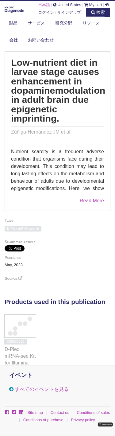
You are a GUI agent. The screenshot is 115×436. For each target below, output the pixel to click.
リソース (91, 23)
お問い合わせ (41, 39)
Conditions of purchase (43, 420)
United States (67, 4)
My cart (93, 4)
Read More (92, 200)
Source (13, 278)
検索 (98, 12)
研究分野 (63, 23)
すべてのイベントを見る (42, 389)
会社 (13, 39)
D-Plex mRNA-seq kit (23, 228)
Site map (35, 412)
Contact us (60, 412)
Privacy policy (83, 420)
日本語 (44, 4)
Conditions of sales (93, 412)
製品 (13, 23)
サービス (36, 23)
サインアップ (69, 12)
